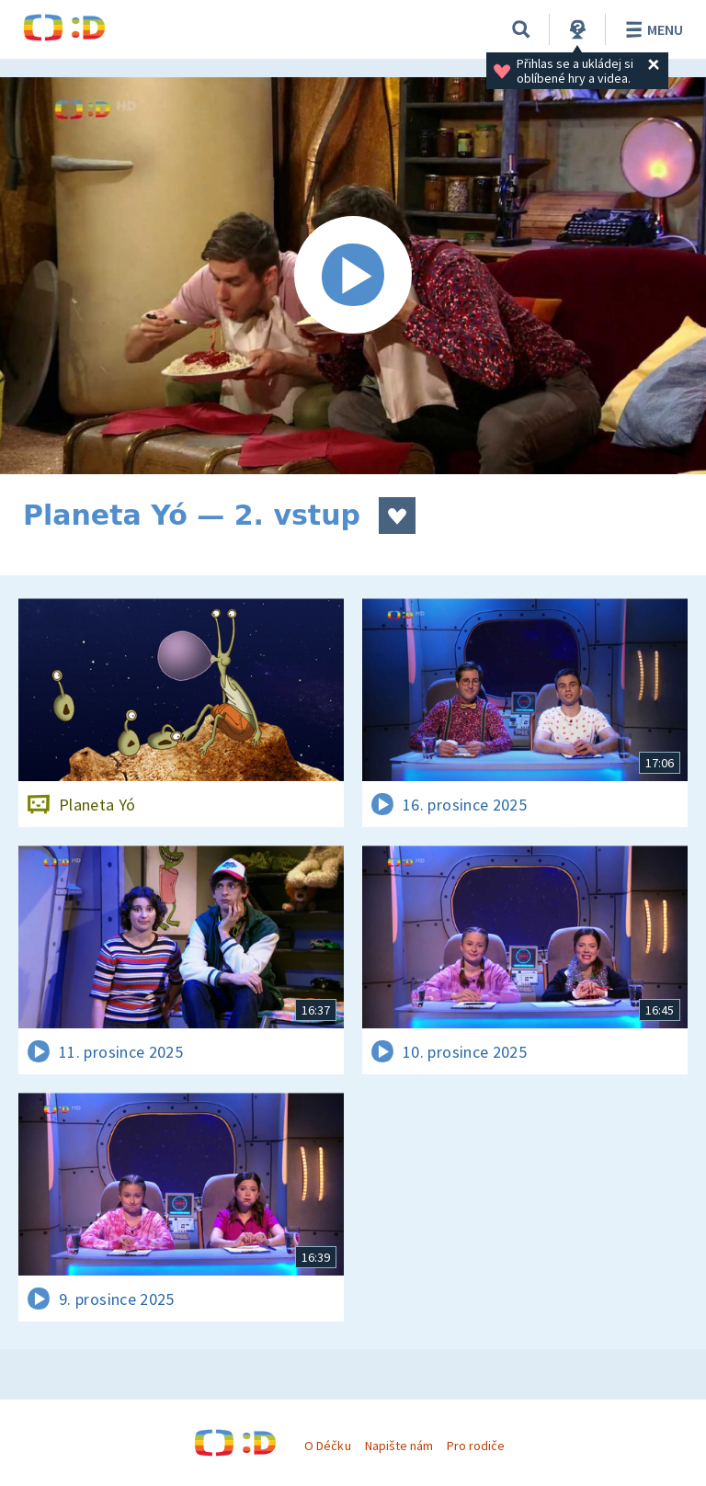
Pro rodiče (476, 1445)
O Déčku (327, 1445)
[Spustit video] (353, 275)
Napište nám (399, 1445)
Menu (651, 29)
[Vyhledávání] (521, 29)
